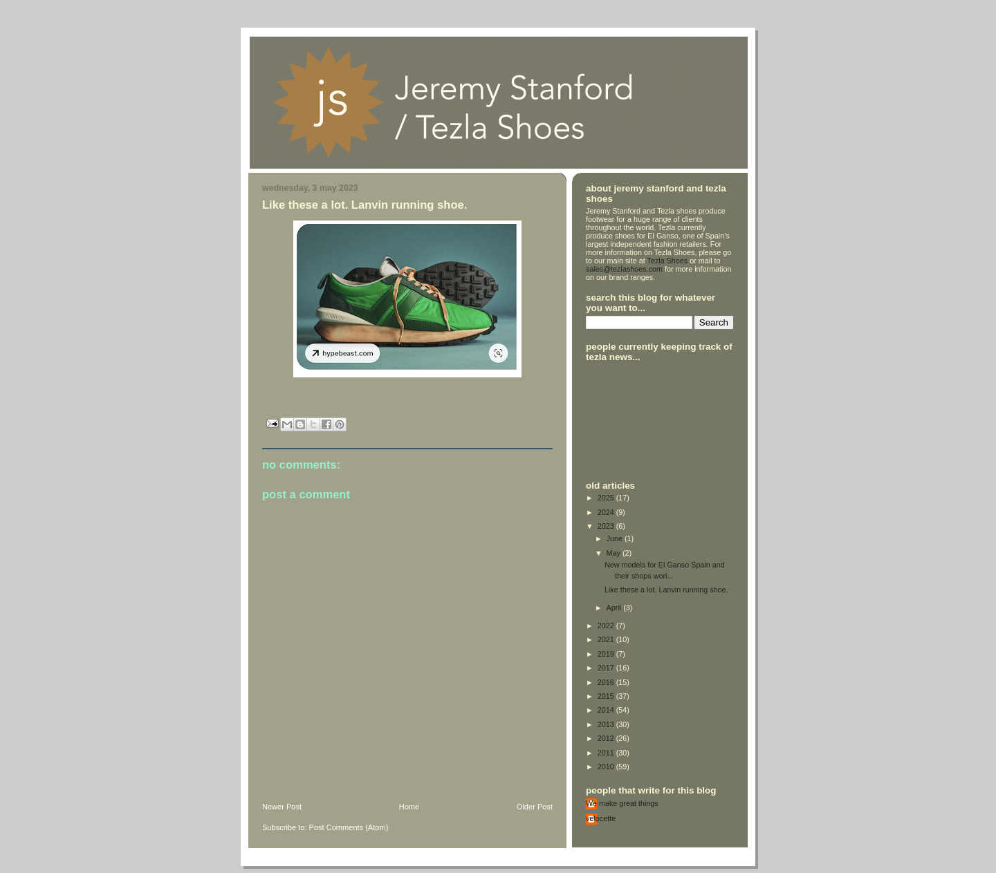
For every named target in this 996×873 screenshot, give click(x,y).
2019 (607, 654)
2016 (607, 682)
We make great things (622, 803)
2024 (607, 512)
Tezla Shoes (667, 260)
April (615, 607)
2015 (607, 696)
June (616, 538)
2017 (607, 668)
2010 (607, 766)
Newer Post (282, 806)
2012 (607, 738)
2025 (607, 498)
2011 (607, 753)
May (614, 553)
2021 (607, 639)
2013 (607, 724)
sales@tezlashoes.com (624, 269)
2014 (607, 710)
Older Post (535, 806)
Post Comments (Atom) (349, 827)
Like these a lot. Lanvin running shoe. (666, 589)
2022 (607, 625)
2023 (607, 526)
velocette (601, 818)
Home (409, 806)
